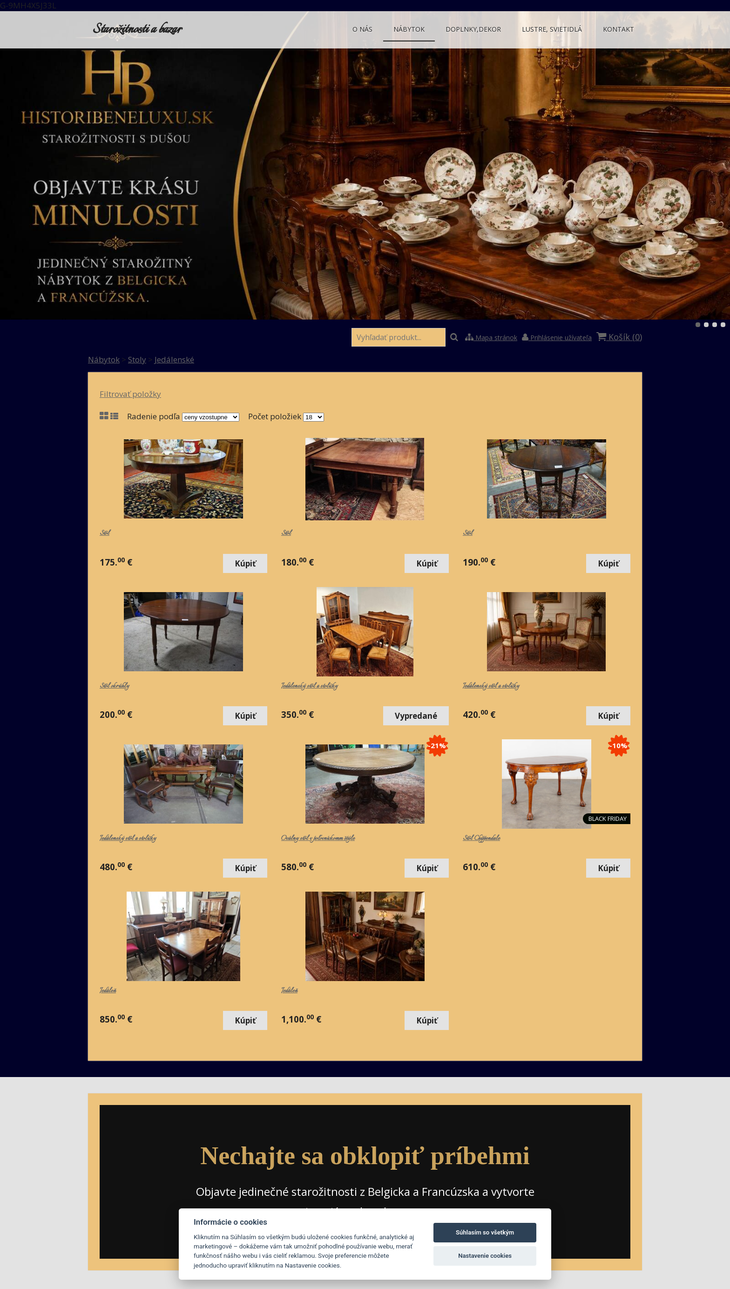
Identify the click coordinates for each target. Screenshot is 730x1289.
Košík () (619, 336)
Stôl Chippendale (481, 838)
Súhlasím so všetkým (485, 1232)
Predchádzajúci (30, 165)
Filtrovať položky (130, 394)
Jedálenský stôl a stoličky (309, 686)
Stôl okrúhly (114, 686)
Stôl (104, 533)
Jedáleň (108, 991)
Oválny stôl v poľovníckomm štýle (318, 838)
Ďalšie (700, 165)
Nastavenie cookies (485, 1255)
